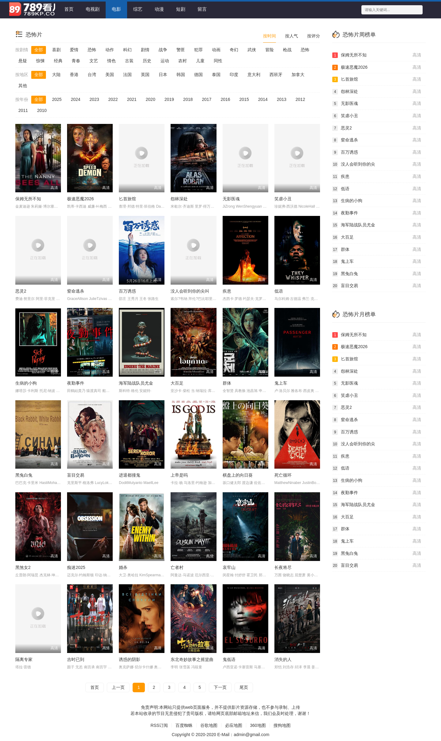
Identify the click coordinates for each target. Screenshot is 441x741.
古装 (129, 60)
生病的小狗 (26, 383)
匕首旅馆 (127, 198)
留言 (202, 9)
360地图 (258, 725)
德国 (198, 74)
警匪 (180, 49)
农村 (182, 60)
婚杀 (123, 567)
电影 (116, 9)
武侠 (251, 49)
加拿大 (298, 74)
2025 (57, 99)
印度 (234, 74)
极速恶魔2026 (80, 198)
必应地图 (233, 725)
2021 (132, 99)
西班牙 (276, 74)
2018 (188, 99)
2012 (300, 99)
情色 (111, 60)
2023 (94, 99)
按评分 (313, 35)
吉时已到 (75, 659)
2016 (225, 99)
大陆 (56, 74)
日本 (163, 74)
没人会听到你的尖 (376, 164)
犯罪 (198, 49)
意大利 (253, 74)
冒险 (269, 49)
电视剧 (93, 9)
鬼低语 (229, 659)
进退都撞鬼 (129, 475)
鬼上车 (280, 383)
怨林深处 (179, 198)
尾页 (243, 687)
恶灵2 (20, 291)
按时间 (269, 35)
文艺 (93, 60)
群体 (227, 383)
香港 (74, 74)
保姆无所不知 (28, 198)
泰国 (216, 74)
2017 (206, 99)
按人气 (291, 35)
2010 (42, 110)
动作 (109, 49)
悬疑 (22, 60)
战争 (163, 49)
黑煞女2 (23, 567)
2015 (244, 99)
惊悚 (40, 60)
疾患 (227, 291)
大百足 (177, 383)
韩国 (180, 74)
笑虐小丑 (283, 198)
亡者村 (177, 567)
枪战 (287, 49)
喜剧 (56, 49)
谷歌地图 (208, 725)
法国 (127, 74)
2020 (150, 99)
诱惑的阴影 (129, 659)
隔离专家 (23, 659)
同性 (218, 60)
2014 (263, 99)
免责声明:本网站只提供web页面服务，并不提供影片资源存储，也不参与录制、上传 (220, 707)
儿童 (200, 60)
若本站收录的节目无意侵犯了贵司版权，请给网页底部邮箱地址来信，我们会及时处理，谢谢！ (220, 713)
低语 (278, 291)
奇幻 (234, 49)
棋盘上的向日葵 (238, 475)
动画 (216, 49)
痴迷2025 (76, 567)
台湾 (92, 74)
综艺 (137, 9)
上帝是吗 (179, 475)
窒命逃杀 (75, 291)
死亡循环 (283, 475)
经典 (58, 60)
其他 (22, 85)
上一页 (118, 687)
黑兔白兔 (23, 475)
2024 (75, 99)
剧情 (145, 49)
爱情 (74, 49)
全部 (38, 49)
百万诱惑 (127, 291)
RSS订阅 (159, 725)
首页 (69, 9)
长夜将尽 (283, 567)
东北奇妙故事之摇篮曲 (192, 659)
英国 (145, 74)
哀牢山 (229, 567)
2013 (281, 99)
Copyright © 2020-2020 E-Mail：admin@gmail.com (221, 734)
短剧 (180, 9)
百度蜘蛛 (184, 725)
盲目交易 (75, 475)
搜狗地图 (282, 725)
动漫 (159, 9)
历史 (147, 60)
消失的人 (283, 659)
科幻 (127, 49)
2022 (113, 99)
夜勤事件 (75, 383)
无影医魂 (231, 198)
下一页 (220, 687)
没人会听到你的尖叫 (190, 291)
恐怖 (92, 49)
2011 (23, 110)
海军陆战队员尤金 (136, 383)
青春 (76, 60)
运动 (164, 60)
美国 (109, 74)
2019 (169, 99)
